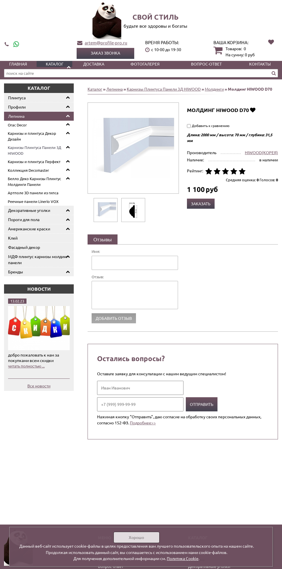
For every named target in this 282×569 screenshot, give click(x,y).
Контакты (260, 63)
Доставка (93, 63)
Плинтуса (17, 97)
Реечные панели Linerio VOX (33, 201)
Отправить (201, 404)
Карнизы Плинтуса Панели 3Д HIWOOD (34, 150)
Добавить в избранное (252, 110)
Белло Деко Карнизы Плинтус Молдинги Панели (34, 181)
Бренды (15, 271)
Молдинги (214, 89)
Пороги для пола (23, 219)
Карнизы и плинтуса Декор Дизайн (32, 136)
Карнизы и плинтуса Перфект (34, 161)
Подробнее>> (143, 422)
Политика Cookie (182, 558)
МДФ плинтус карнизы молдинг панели (38, 259)
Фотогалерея (145, 63)
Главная (18, 63)
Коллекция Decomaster (28, 170)
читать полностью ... (26, 365)
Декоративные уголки (29, 210)
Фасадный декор (24, 247)
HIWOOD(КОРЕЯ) (261, 152)
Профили (17, 106)
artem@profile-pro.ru (106, 42)
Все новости (38, 385)
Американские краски (29, 228)
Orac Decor (17, 124)
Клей (13, 237)
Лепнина (16, 116)
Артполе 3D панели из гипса (33, 192)
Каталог (54, 63)
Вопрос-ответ (206, 63)
